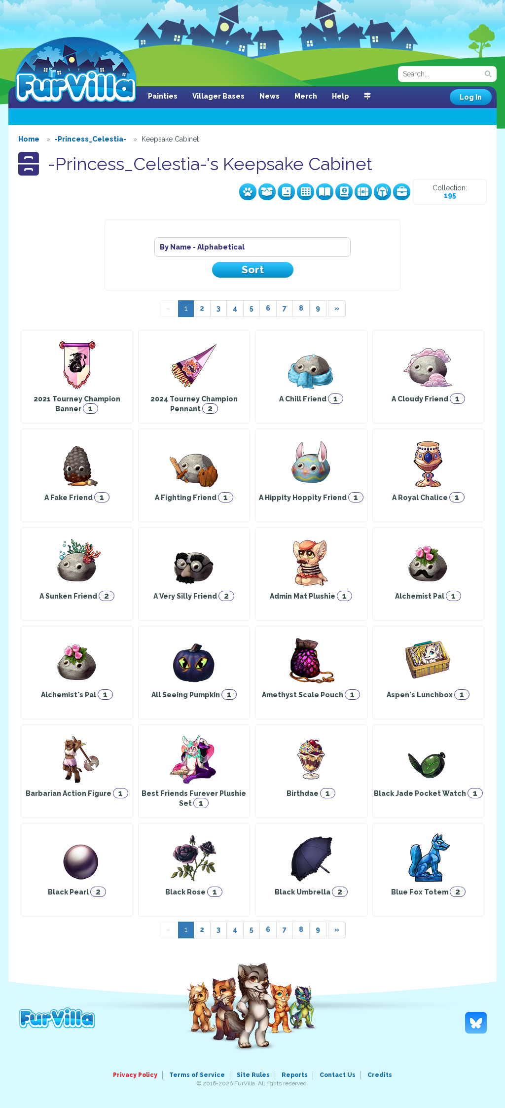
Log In (471, 97)
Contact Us (338, 1075)
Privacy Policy (135, 1075)
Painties (163, 96)
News (269, 96)
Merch (305, 96)
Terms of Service (197, 1075)
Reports (295, 1075)
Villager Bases (218, 96)
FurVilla (75, 70)
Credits (379, 1075)
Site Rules (253, 1075)
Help (340, 96)
